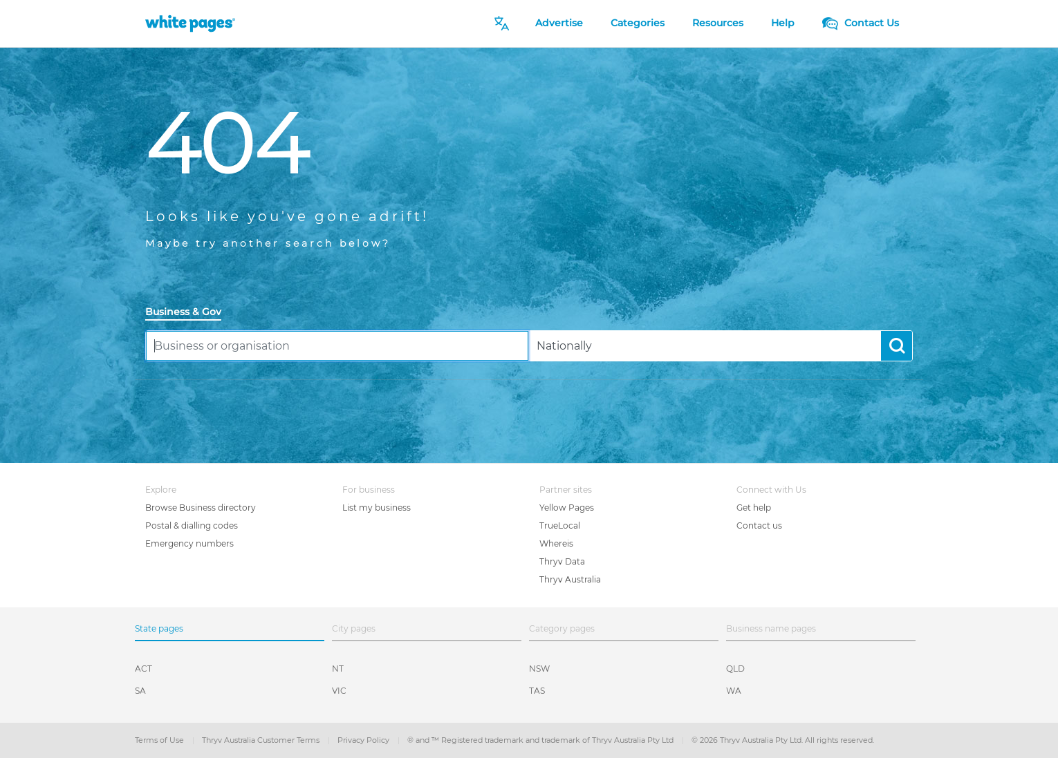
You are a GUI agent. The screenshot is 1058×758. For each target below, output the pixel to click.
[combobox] (337, 346)
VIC (339, 690)
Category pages (562, 628)
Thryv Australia (570, 579)
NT (338, 668)
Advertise (559, 23)
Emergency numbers (189, 543)
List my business (376, 507)
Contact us (759, 525)
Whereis (556, 543)
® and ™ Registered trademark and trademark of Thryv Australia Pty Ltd (541, 740)
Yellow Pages (566, 507)
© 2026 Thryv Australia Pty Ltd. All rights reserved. (783, 740)
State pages (159, 628)
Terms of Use (160, 740)
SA (140, 690)
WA (733, 690)
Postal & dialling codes (191, 525)
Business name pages (771, 628)
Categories (638, 23)
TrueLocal (559, 525)
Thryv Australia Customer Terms (262, 740)
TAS (537, 690)
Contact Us (860, 23)
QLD (735, 668)
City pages (353, 628)
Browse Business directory (200, 507)
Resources (717, 23)
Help (783, 23)
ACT (143, 668)
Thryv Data (562, 561)
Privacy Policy (364, 740)
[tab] (188, 313)
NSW (539, 668)
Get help (753, 507)
